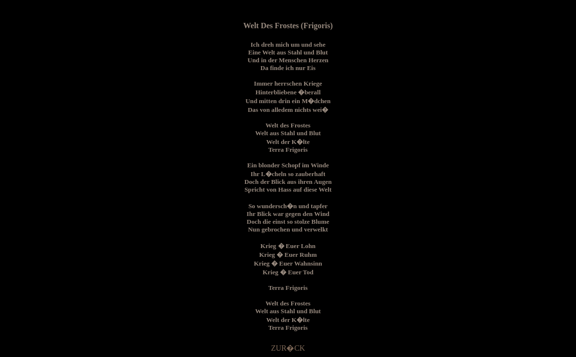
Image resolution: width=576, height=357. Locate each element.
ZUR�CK (288, 348)
